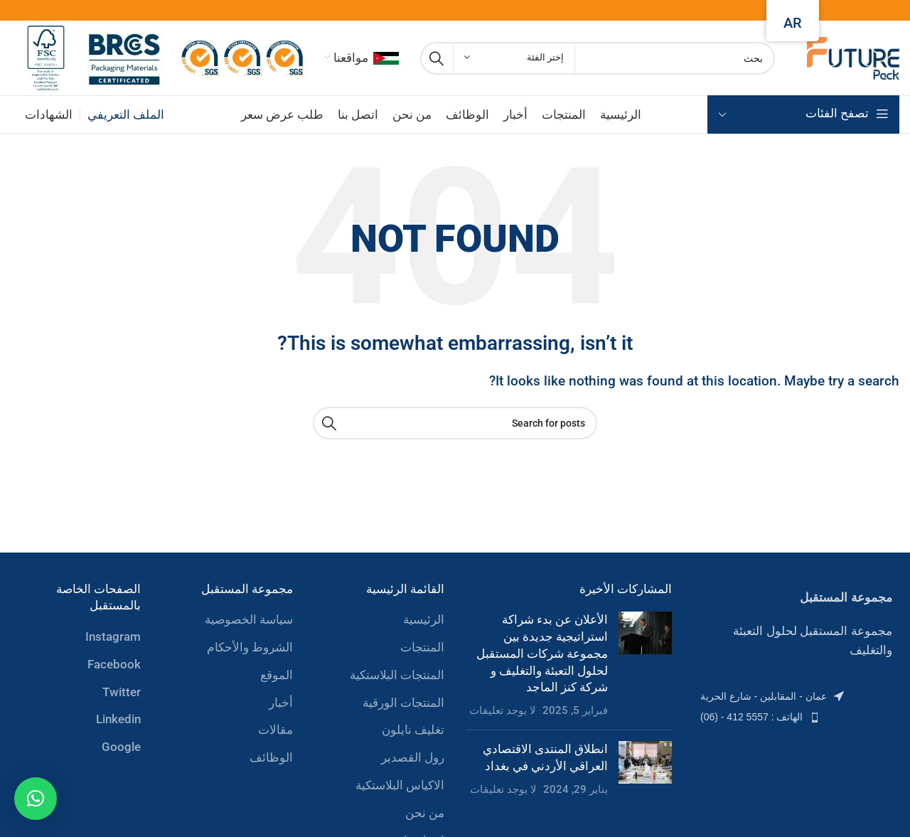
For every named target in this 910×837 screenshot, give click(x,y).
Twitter (121, 692)
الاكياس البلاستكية (399, 785)
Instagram (113, 636)
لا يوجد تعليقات (502, 710)
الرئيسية (423, 619)
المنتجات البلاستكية (397, 675)
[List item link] (796, 696)
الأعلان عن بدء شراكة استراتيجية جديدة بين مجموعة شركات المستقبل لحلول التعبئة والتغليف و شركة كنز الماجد (542, 653)
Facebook (114, 664)
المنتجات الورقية (403, 702)
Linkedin (118, 719)
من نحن (424, 813)
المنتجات (422, 647)
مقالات (275, 730)
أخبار (281, 702)
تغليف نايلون (413, 730)
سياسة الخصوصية (249, 619)
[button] (35, 798)
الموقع (276, 675)
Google (121, 747)
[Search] (597, 58)
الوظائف (271, 757)
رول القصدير (412, 757)
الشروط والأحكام (250, 647)
